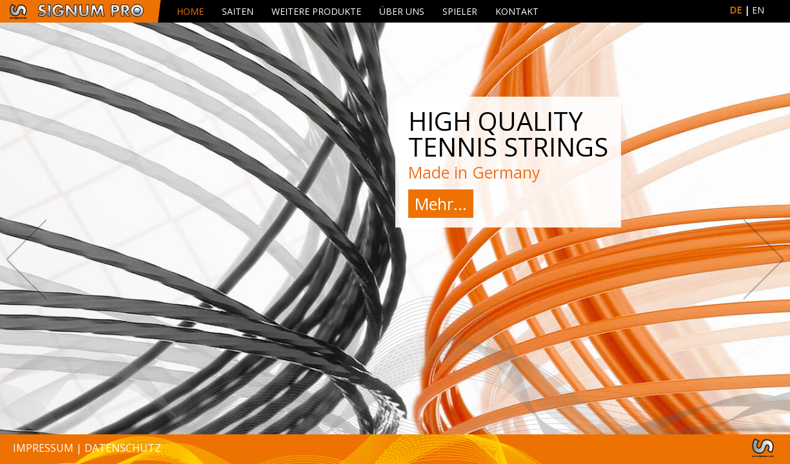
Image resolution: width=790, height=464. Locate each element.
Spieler (459, 11)
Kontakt (516, 11)
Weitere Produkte (316, 11)
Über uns (401, 11)
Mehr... (441, 204)
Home (190, 11)
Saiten (237, 11)
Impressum (43, 448)
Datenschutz (122, 448)
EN (758, 10)
